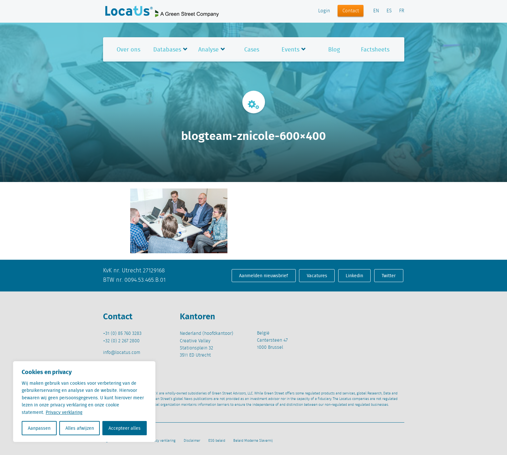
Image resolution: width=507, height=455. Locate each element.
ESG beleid (216, 441)
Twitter (389, 275)
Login (324, 11)
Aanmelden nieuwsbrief (263, 275)
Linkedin (354, 275)
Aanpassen (39, 428)
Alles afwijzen (79, 428)
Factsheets (375, 49)
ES (389, 11)
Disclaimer (192, 441)
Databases (167, 49)
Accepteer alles (125, 428)
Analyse (208, 49)
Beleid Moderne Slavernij (253, 441)
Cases (251, 49)
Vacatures (317, 275)
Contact (350, 11)
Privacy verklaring (64, 412)
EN (376, 11)
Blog (334, 49)
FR (401, 11)
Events (290, 49)
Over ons (128, 49)
